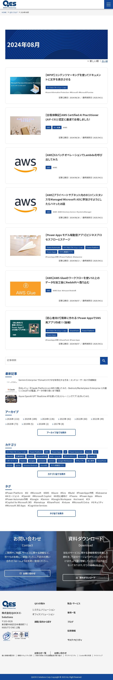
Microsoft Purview (88, 92)
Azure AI (86, 460)
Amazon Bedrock (43, 469)
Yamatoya (63, 507)
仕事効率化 (20, 460)
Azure (92, 455)
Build (77, 498)
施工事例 (93, 465)
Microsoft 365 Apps (53, 510)
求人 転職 (57, 132)
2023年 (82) (71, 421)
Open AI (10, 460)
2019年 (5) (49, 426)
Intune (91, 507)
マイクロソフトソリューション (57, 87)
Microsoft (75, 92)
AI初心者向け (81, 501)
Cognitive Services (78, 510)
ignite (31, 469)
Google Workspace (66, 465)
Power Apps (68, 255)
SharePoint (76, 334)
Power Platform (53, 255)
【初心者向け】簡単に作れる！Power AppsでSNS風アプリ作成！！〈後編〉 (72, 323)
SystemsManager (85, 216)
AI (69, 455)
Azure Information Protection (58, 92)
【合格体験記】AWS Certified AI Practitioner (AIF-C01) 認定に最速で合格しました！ (73, 119)
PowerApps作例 (52, 260)
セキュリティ (81, 465)
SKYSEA (22, 469)
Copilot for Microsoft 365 (40, 507)
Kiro (99, 455)
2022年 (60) (89, 421)
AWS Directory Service (68, 216)
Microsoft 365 (43, 460)
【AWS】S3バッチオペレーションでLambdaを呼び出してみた (71, 156)
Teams (23, 465)
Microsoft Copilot (60, 501)
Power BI (96, 460)
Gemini (52, 465)
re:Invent (11, 507)
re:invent (42, 465)
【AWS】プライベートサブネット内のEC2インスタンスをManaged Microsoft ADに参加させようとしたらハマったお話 (72, 201)
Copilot (32, 460)
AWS (48, 132)
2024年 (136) (53, 421)
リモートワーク (12, 465)
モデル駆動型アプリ (83, 255)
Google (33, 465)
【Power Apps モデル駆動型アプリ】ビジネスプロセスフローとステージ (73, 240)
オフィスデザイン (73, 460)
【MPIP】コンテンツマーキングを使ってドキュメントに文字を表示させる (73, 76)
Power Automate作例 (45, 504)
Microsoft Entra (15, 510)
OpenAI (43, 501)
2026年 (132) (14, 421)
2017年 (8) (82, 426)
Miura (26, 504)
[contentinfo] (56, 640)
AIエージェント (58, 460)
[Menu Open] (108, 4)
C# (21, 507)
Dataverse (80, 260)
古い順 (104, 61)
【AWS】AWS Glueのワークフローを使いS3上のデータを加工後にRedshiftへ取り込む (72, 286)
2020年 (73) (31, 426)
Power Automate (53, 251)
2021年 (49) (13, 426)
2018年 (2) (65, 426)
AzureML (57, 469)
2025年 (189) (34, 421)
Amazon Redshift (71, 298)
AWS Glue (58, 298)
